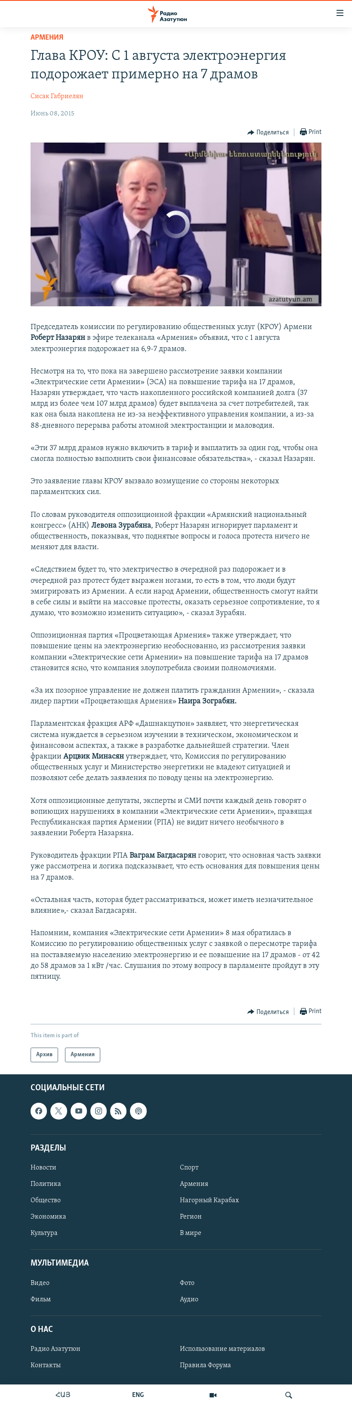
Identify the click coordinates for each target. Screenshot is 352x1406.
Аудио (189, 1299)
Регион (191, 1216)
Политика (46, 1184)
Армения (47, 38)
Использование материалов (222, 1349)
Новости (43, 1167)
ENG (138, 1395)
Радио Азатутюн (55, 1349)
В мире (190, 1233)
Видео (40, 1283)
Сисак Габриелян (57, 96)
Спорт (189, 1167)
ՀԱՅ (63, 1395)
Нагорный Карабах (209, 1200)
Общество (46, 1200)
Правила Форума (205, 1365)
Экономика (48, 1216)
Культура (44, 1233)
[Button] (268, 132)
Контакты (46, 1365)
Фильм (41, 1299)
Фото (187, 1283)
